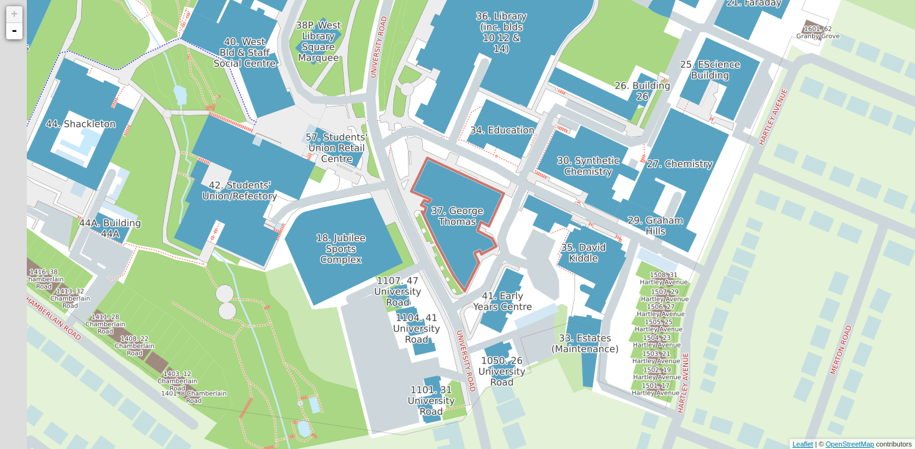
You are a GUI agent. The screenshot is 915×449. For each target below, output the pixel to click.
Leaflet (803, 444)
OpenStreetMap (850, 444)
